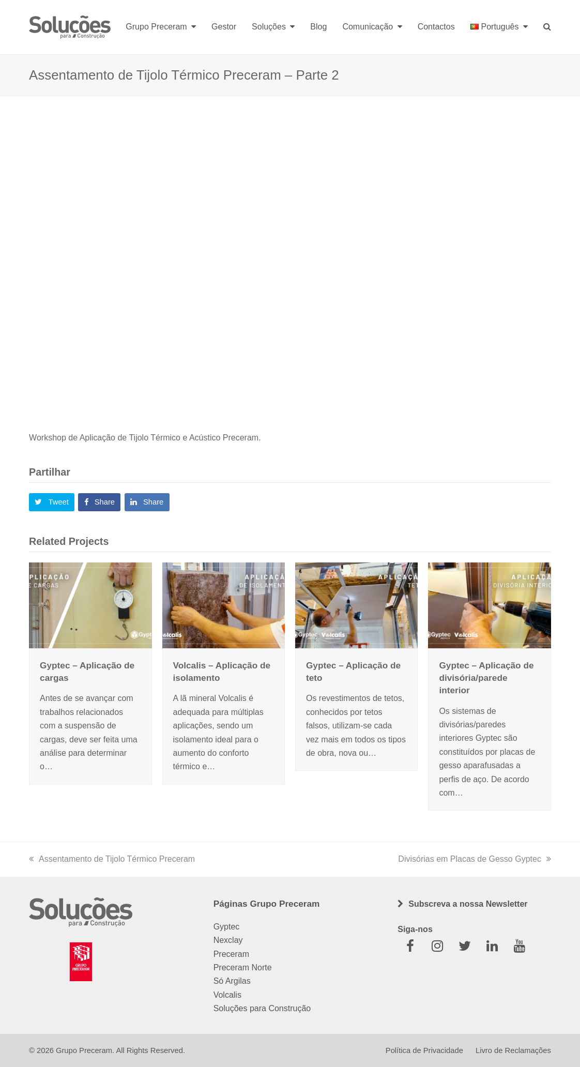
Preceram (231, 954)
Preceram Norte (242, 967)
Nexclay (228, 940)
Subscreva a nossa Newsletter (467, 904)
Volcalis (227, 994)
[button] (51, 502)
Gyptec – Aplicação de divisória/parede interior (486, 677)
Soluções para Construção (262, 1008)
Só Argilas (232, 981)
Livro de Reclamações (513, 1050)
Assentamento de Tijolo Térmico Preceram (112, 859)
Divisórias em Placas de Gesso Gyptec (474, 859)
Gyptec (226, 926)
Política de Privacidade (424, 1050)
